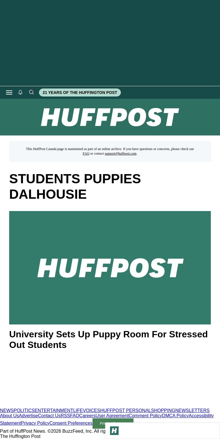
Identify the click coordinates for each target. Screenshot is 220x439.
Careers (87, 415)
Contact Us (49, 415)
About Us (9, 415)
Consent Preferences (71, 423)
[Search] (31, 92)
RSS (65, 415)
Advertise (28, 415)
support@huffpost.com (121, 153)
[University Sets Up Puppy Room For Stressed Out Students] (110, 267)
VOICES (91, 410)
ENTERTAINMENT (54, 410)
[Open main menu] (9, 92)
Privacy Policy (35, 423)
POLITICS (24, 410)
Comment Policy (145, 415)
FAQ (86, 153)
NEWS (7, 410)
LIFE (78, 410)
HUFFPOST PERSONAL (125, 410)
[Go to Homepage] (114, 430)
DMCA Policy (175, 415)
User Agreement (112, 415)
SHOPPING (163, 410)
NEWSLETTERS (192, 410)
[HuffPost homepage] (74, 405)
